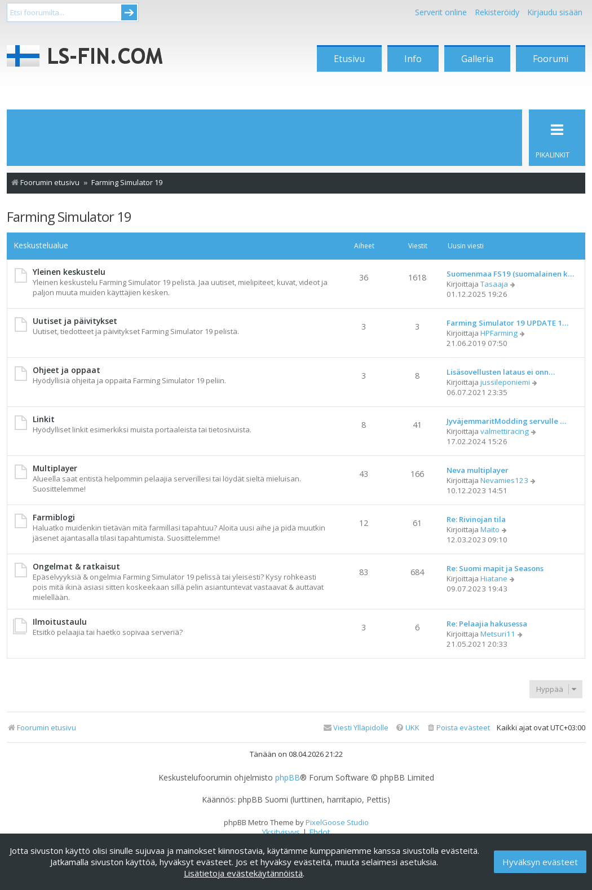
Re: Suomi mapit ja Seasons (495, 568)
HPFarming (499, 333)
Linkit (44, 419)
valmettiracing (504, 431)
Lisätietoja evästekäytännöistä (243, 873)
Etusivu (349, 58)
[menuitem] (458, 728)
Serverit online (441, 12)
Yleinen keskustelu (69, 271)
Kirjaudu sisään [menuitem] (554, 12)
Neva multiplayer (478, 470)
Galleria (477, 58)
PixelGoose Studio (337, 822)
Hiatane (493, 578)
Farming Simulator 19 (69, 216)
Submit (129, 12)
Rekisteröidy (497, 12)
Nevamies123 (504, 480)
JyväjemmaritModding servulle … (506, 421)
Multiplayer (55, 468)
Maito (490, 529)
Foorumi (550, 58)
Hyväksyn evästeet (540, 861)
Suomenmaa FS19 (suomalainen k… (510, 274)
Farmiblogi (54, 517)
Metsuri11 (497, 634)
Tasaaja (494, 284)
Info (413, 58)
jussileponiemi (505, 382)
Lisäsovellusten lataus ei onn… (501, 372)
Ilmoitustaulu (60, 621)
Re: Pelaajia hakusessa (487, 624)
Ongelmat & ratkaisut (76, 566)
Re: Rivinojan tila (476, 519)
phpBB (287, 778)
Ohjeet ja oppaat (66, 370)
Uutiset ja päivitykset (75, 320)
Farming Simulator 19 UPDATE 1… (507, 323)
